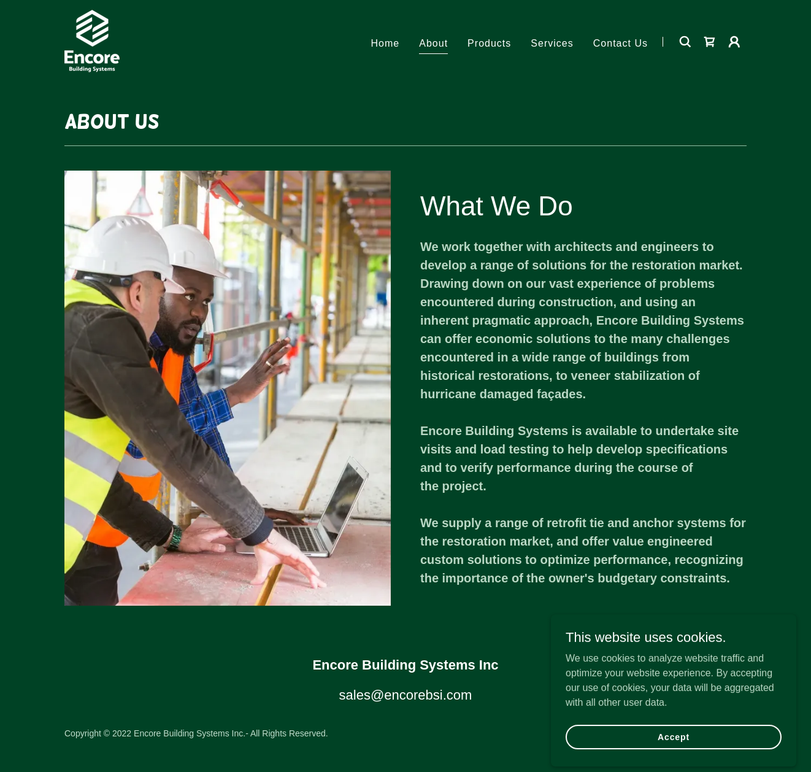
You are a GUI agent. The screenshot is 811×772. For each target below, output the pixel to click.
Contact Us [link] (620, 43)
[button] (734, 41)
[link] (92, 41)
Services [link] (552, 43)
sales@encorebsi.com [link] (405, 695)
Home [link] (385, 43)
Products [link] (489, 43)
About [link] (433, 43)
